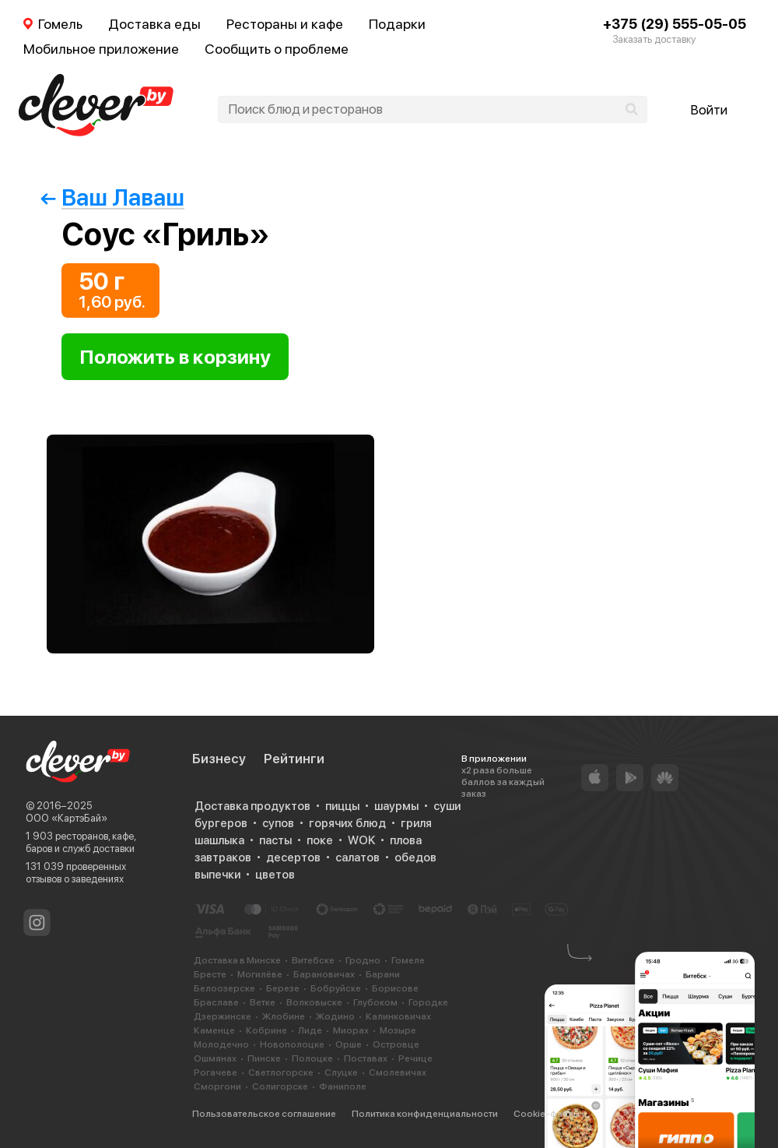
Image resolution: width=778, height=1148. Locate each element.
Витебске (313, 960)
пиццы (342, 806)
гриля (416, 823)
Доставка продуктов (252, 806)
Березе (283, 988)
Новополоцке (292, 1044)
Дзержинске (222, 1016)
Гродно (362, 960)
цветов (275, 875)
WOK (361, 840)
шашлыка (219, 840)
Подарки (397, 24)
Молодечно (221, 1044)
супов (278, 823)
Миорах (351, 1030)
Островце (396, 1044)
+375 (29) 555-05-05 (674, 24)
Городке (428, 1002)
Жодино (335, 1016)
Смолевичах (397, 1072)
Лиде (310, 1030)
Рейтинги (294, 758)
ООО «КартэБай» (66, 818)
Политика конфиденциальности (425, 1113)
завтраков (222, 857)
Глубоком (375, 1002)
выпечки (217, 875)
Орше (348, 1044)
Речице (415, 1058)
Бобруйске (335, 988)
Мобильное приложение (101, 48)
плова (406, 840)
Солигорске (280, 1086)
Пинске (264, 1058)
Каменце (214, 1030)
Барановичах (324, 974)
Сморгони (217, 1086)
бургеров (220, 823)
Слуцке (341, 1072)
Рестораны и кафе (284, 24)
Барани (383, 974)
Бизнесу (219, 758)
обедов (415, 857)
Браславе (216, 1002)
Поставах (365, 1058)
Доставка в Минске (237, 960)
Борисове (395, 988)
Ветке (262, 1002)
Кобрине (266, 1030)
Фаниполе (342, 1086)
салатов (357, 857)
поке (320, 840)
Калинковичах (398, 1016)
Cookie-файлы (546, 1113)
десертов (293, 857)
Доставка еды (154, 24)
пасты (275, 840)
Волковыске (314, 1002)
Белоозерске (224, 988)
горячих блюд (347, 823)
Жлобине (283, 1016)
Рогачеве (215, 1072)
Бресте (210, 974)
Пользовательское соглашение (264, 1113)
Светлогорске (281, 1072)
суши (447, 806)
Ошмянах (215, 1058)
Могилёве (259, 974)
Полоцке (312, 1058)
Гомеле (408, 960)
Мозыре (398, 1030)
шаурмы (396, 806)
